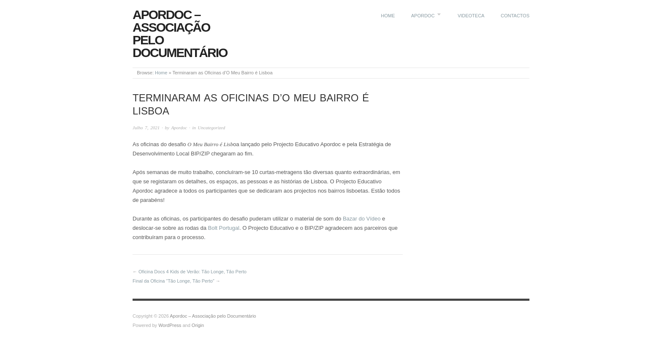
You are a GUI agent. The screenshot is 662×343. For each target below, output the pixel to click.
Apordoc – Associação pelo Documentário (180, 34)
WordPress (169, 325)
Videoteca (471, 15)
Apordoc (423, 15)
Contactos (515, 15)
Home (388, 15)
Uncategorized (211, 127)
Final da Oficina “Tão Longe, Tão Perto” (173, 280)
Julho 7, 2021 (146, 127)
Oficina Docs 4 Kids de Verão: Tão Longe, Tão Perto (192, 271)
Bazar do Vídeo (362, 218)
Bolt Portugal (223, 228)
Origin (198, 325)
